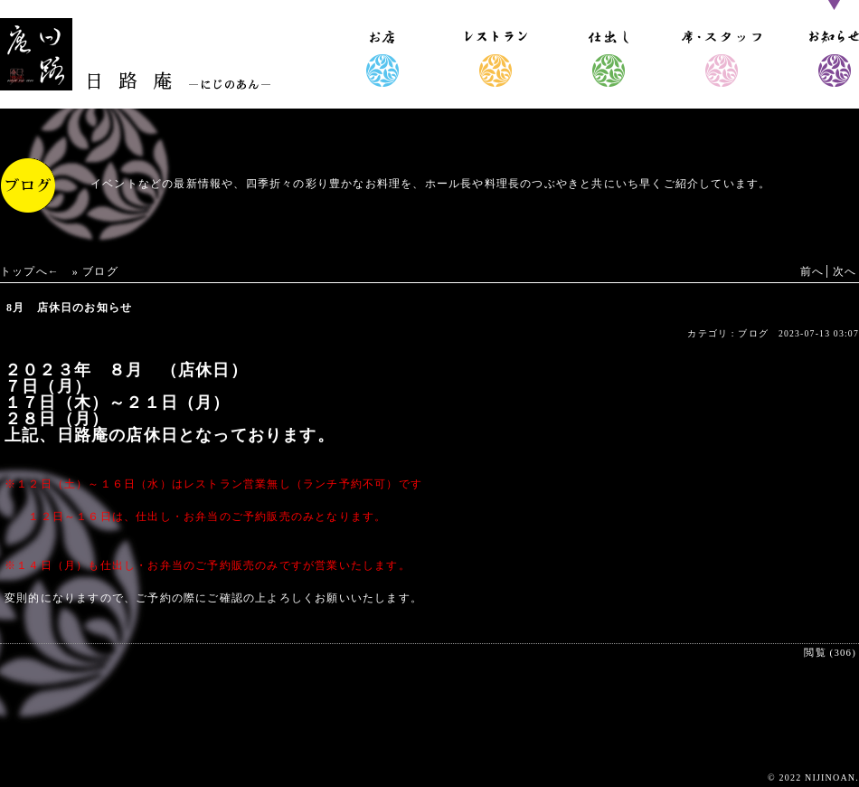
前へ (812, 271)
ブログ (100, 271)
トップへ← (30, 271)
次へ (844, 271)
